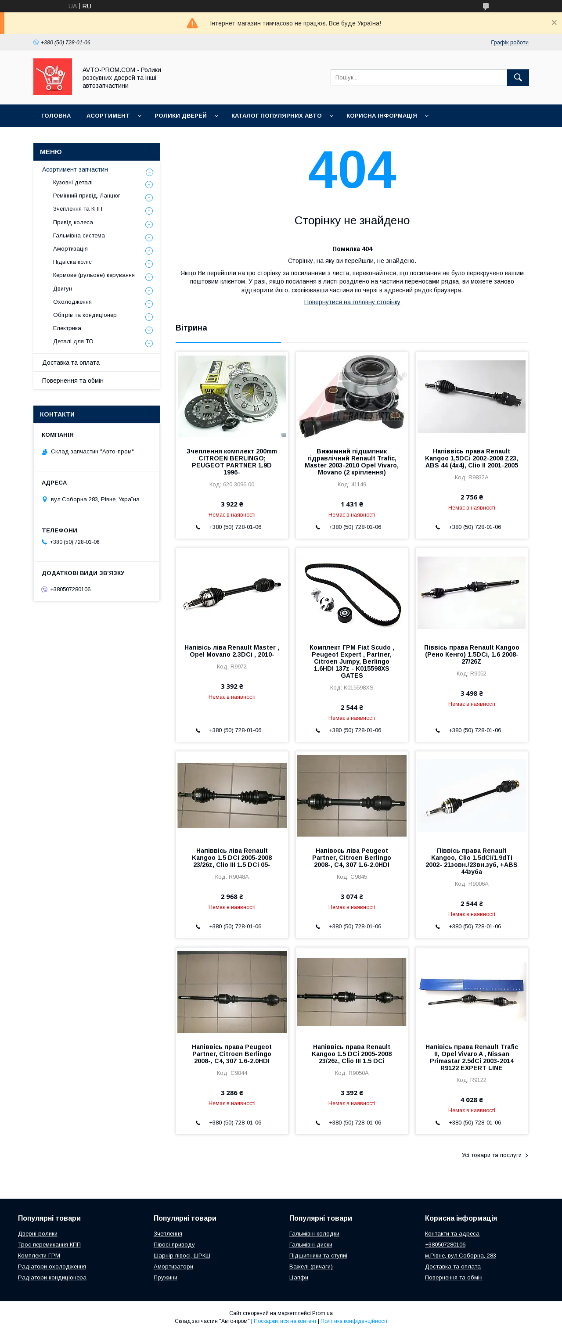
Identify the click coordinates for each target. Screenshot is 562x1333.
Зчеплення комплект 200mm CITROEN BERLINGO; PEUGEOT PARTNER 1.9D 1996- (232, 462)
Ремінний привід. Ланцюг (86, 195)
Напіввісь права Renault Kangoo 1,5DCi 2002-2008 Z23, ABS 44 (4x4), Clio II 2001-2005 (471, 458)
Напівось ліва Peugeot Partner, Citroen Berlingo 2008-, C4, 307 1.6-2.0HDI (351, 857)
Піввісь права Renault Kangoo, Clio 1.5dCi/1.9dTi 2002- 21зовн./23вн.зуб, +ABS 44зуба (471, 861)
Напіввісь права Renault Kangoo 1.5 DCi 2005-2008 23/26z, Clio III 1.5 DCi (352, 1053)
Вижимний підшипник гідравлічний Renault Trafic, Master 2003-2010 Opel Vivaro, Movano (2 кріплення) (352, 462)
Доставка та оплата (71, 362)
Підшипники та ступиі (318, 1255)
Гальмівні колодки (314, 1233)
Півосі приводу (174, 1244)
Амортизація (70, 248)
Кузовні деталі (73, 182)
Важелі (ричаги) (311, 1266)
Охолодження (72, 301)
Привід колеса (73, 222)
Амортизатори (173, 1266)
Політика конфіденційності (354, 1321)
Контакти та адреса (452, 1233)
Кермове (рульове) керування (94, 275)
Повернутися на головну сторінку (352, 301)
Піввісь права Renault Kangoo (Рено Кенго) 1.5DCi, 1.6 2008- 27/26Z (471, 654)
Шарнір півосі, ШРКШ (182, 1255)
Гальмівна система (79, 235)
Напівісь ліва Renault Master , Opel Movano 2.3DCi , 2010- (231, 651)
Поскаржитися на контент (285, 1321)
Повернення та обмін (73, 380)
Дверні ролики (38, 1233)
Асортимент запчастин (75, 169)
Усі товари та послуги (492, 1155)
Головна (56, 115)
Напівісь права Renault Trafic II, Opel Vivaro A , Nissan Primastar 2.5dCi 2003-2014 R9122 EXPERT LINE (471, 1057)
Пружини (165, 1277)
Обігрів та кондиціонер (85, 315)
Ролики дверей (181, 115)
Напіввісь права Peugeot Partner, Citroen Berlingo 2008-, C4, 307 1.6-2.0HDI (232, 1053)
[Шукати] (518, 77)
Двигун (62, 288)
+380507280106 (445, 1244)
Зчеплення (168, 1233)
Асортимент (108, 115)
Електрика (67, 328)
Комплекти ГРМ (39, 1255)
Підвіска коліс (72, 262)
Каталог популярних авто (276, 115)
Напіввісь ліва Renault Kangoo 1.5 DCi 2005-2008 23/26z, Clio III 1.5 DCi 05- (232, 857)
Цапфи (298, 1277)
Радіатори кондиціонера (52, 1277)
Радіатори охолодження (52, 1266)
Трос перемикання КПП (49, 1244)
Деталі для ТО (73, 341)
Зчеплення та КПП (77, 208)
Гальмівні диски (310, 1244)
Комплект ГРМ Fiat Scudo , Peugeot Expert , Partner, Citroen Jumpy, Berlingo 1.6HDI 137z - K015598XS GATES (352, 661)
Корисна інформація (381, 115)
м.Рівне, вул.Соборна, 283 (460, 1255)
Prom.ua (322, 1313)
